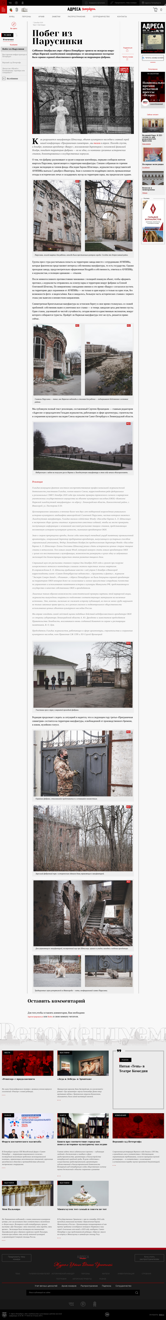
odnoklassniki (22, 3)
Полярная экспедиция (153, 164)
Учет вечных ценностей (46, 1286)
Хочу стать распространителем (149, 1258)
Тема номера (146, 144)
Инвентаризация (126, 1274)
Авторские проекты (82, 1279)
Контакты (122, 17)
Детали (144, 193)
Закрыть (136, 1292)
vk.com (10, 3)
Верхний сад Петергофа (11, 63)
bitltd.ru (161, 1315)
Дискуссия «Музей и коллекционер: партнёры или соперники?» (13, 71)
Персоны (26, 17)
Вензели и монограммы (148, 189)
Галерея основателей (39, 1274)
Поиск (3, 2)
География (61, 1279)
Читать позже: (128, 58)
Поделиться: (128, 49)
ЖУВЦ (11, 17)
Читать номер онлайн (153, 58)
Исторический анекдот (63, 1274)
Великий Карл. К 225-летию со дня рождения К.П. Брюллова (152, 138)
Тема (17, 1274)
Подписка (106, 1286)
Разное (7, 35)
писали (97, 143)
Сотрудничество (101, 17)
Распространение (76, 17)
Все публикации (12, 78)
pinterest (16, 3)
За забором (146, 167)
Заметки (56, 17)
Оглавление (3, 10)
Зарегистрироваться (35, 1017)
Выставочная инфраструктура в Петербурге (14, 55)
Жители (106, 1274)
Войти (50, 1017)
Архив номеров (69, 1286)
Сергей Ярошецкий (156, 104)
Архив (41, 17)
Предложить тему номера (16, 1258)
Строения (146, 1274)
